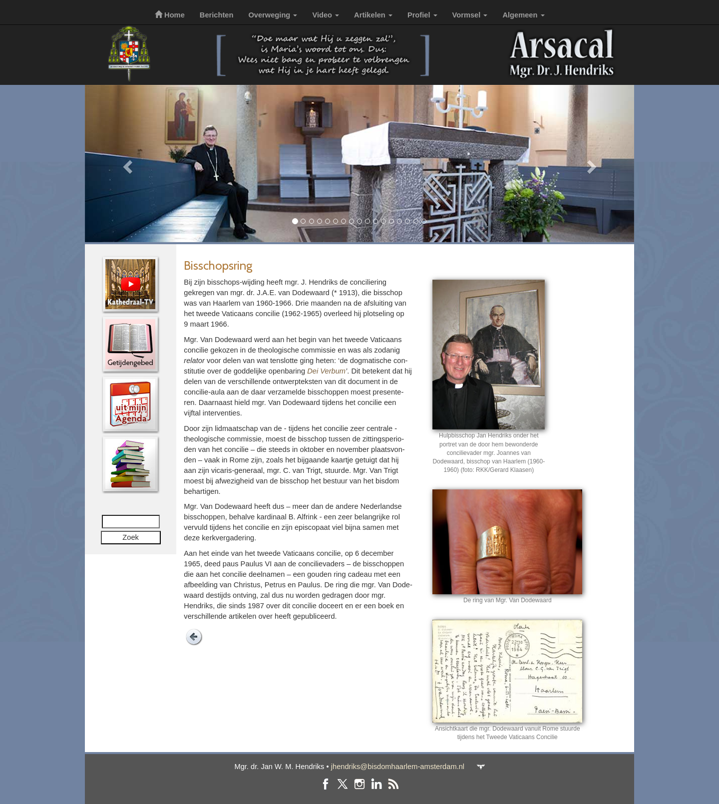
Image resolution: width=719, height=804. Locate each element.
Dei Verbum (326, 371)
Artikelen (373, 15)
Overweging (272, 15)
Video (325, 15)
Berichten (217, 15)
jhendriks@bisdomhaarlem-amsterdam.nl (397, 767)
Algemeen (523, 15)
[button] (126, 163)
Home (170, 15)
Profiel (422, 15)
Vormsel (470, 15)
